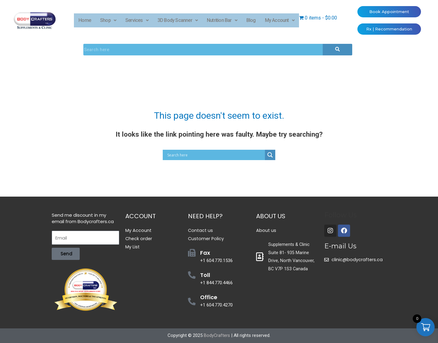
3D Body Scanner (178, 20)
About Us (270, 216)
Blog (251, 20)
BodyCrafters (216, 335)
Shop (108, 20)
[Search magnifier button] (270, 155)
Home (84, 20)
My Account (279, 20)
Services (136, 20)
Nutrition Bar (222, 20)
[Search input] (215, 155)
